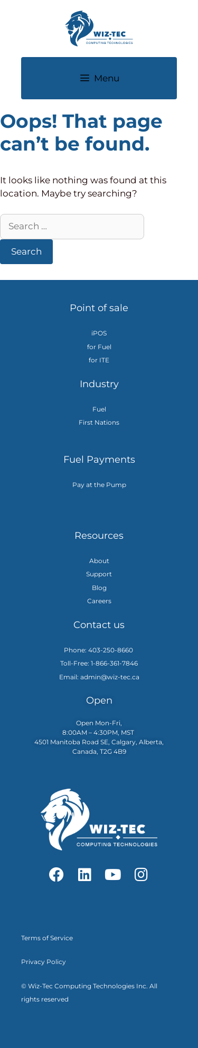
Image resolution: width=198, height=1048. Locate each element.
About (99, 561)
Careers (99, 601)
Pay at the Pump (99, 485)
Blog (99, 588)
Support (99, 574)
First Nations (99, 422)
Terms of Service (47, 938)
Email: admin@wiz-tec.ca (99, 677)
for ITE (99, 360)
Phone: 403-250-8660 (99, 650)
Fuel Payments (99, 459)
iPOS (99, 333)
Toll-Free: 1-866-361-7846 (99, 663)
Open (99, 700)
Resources (99, 535)
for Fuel (99, 347)
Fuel (99, 409)
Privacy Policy (43, 962)
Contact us (99, 625)
